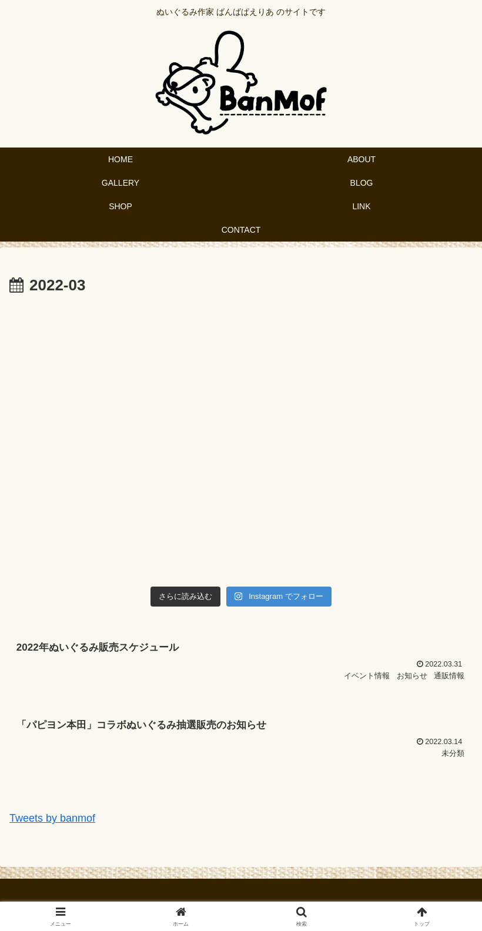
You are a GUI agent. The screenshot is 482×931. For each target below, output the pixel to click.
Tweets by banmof (52, 818)
